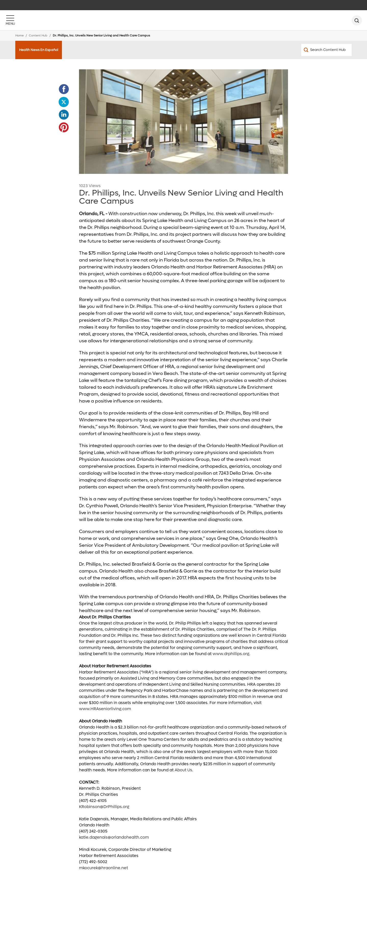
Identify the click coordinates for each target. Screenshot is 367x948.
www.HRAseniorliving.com (105, 708)
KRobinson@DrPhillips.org (104, 806)
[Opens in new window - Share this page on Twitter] (64, 102)
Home (19, 35)
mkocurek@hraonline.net (103, 868)
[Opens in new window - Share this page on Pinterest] (64, 127)
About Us (183, 770)
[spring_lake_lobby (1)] (183, 121)
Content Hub (38, 35)
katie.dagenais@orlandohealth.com (114, 837)
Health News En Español (38, 50)
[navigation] (183, 5)
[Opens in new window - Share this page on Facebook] (64, 89)
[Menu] (10, 20)
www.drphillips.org (231, 653)
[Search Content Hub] (326, 50)
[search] (357, 20)
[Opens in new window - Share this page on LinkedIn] (64, 115)
